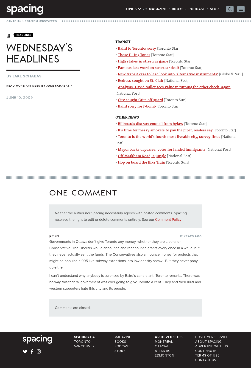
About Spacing (208, 341)
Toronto (82, 341)
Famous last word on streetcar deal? (148, 67)
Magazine (158, 9)
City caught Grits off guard (140, 99)
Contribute (205, 350)
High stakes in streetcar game (143, 61)
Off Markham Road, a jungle (142, 155)
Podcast (197, 9)
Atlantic (162, 350)
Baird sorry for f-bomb (137, 106)
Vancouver (84, 346)
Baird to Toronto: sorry (137, 48)
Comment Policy (168, 219)
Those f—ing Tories (134, 54)
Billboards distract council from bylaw (150, 123)
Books (178, 9)
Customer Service (211, 337)
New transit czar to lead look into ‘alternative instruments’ (168, 73)
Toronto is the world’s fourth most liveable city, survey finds (169, 136)
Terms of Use (207, 355)
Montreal (164, 341)
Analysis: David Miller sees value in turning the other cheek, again (174, 86)
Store (215, 9)
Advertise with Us (211, 346)
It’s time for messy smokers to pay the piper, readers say (165, 129)
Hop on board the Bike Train (141, 162)
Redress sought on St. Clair (140, 80)
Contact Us (205, 360)
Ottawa (161, 346)
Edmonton (164, 355)
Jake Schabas (27, 76)
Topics (132, 9)
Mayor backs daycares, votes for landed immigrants (162, 149)
